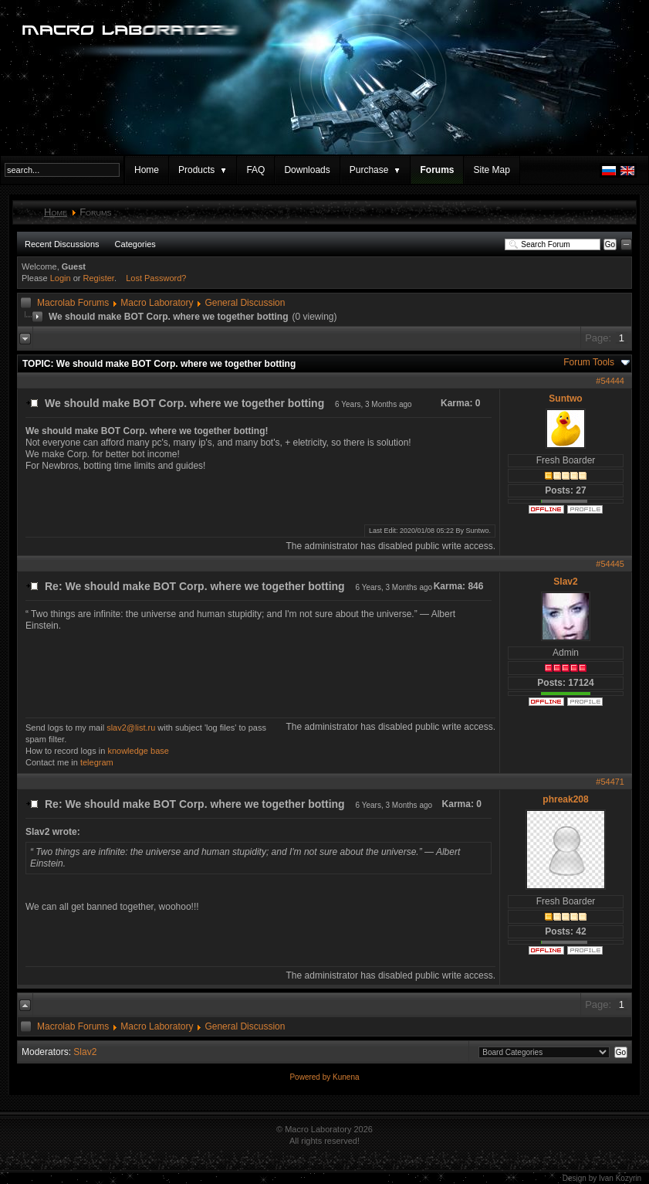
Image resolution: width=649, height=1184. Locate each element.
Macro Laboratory (156, 302)
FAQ (255, 170)
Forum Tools (588, 362)
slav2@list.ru (130, 727)
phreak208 (565, 799)
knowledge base (138, 750)
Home (146, 170)
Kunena (346, 1077)
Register (98, 278)
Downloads (307, 170)
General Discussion (245, 302)
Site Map (491, 170)
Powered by (311, 1077)
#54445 (610, 563)
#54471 (610, 781)
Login (60, 278)
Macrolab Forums (73, 302)
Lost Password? (156, 278)
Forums (437, 170)
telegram (96, 762)
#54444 (610, 380)
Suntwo (565, 398)
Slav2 (565, 581)
